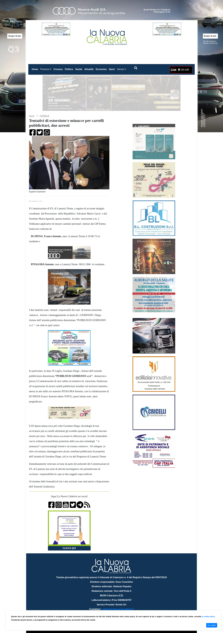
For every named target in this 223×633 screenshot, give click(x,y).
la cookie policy (208, 617)
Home (35, 68)
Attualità (88, 69)
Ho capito (211, 625)
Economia (101, 69)
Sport (112, 69)
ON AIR (183, 69)
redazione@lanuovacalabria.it (118, 609)
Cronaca (58, 69)
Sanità (78, 69)
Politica (69, 69)
